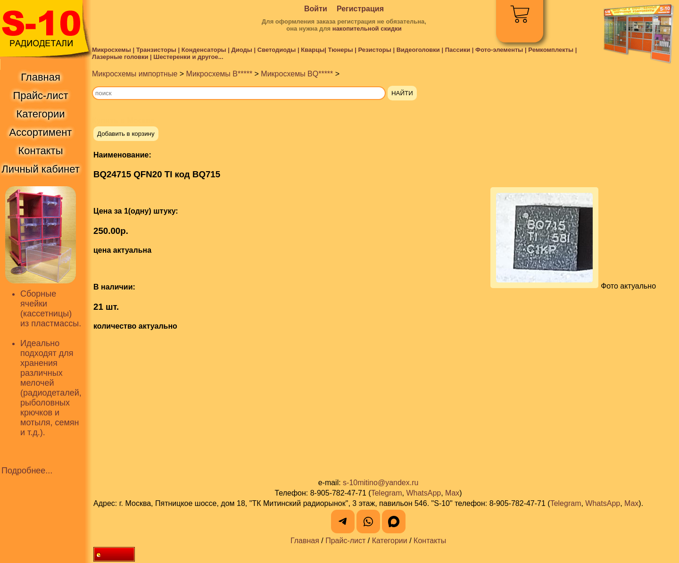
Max (452, 493)
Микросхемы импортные (134, 74)
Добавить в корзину (126, 133)
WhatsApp (423, 493)
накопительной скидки (367, 28)
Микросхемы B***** (219, 74)
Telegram (386, 493)
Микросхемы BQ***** (297, 74)
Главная (304, 541)
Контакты (430, 541)
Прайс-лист (345, 541)
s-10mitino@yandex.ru (380, 483)
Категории (389, 541)
